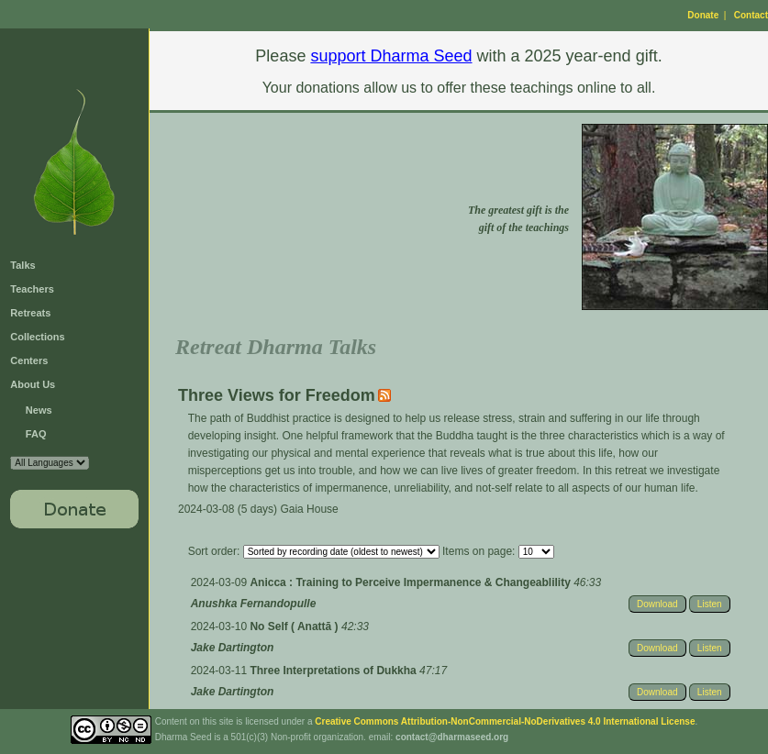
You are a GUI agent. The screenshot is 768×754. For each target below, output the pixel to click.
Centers (29, 360)
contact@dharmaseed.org (451, 737)
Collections (37, 336)
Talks (22, 265)
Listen (709, 604)
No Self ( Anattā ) (295, 626)
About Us (32, 384)
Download (657, 604)
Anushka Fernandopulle (254, 603)
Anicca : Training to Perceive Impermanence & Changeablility (411, 582)
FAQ (36, 433)
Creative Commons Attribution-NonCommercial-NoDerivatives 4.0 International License (505, 721)
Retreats (30, 312)
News (39, 410)
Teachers (32, 288)
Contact (751, 15)
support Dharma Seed (391, 56)
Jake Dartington (232, 647)
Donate (702, 15)
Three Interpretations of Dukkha (334, 670)
